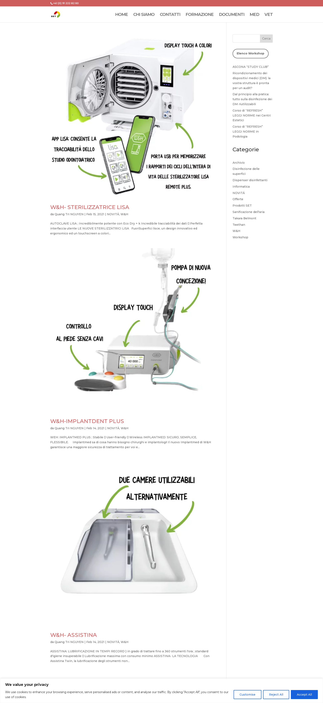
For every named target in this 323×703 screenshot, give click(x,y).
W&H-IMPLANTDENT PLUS (87, 421)
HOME (121, 15)
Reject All (276, 694)
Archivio (239, 163)
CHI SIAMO (143, 15)
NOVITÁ (113, 214)
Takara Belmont (244, 218)
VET (268, 15)
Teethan (239, 225)
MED (254, 15)
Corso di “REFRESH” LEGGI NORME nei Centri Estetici (252, 115)
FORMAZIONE (200, 15)
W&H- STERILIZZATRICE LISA (89, 207)
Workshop (240, 237)
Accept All (304, 694)
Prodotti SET (242, 205)
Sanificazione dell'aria (248, 212)
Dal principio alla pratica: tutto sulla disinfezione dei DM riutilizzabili (252, 99)
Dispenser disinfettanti (250, 180)
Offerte (238, 199)
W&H (124, 214)
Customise (247, 694)
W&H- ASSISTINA (73, 635)
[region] (161, 690)
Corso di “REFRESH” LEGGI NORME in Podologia (248, 131)
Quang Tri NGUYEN (69, 214)
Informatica (241, 186)
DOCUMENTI (231, 15)
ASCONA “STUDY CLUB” (251, 67)
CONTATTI (170, 15)
